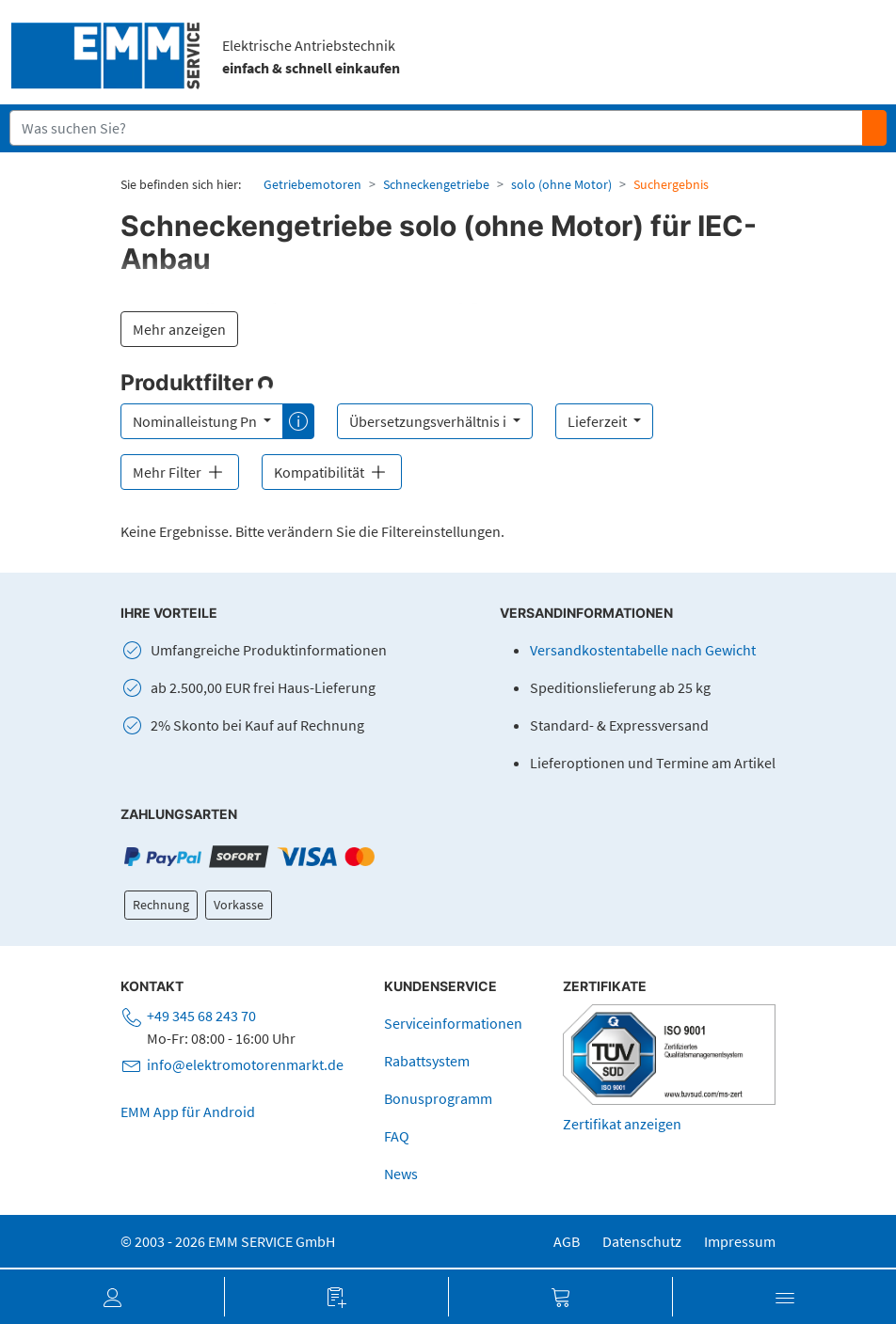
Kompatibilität (332, 472)
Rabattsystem (427, 1060)
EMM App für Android (187, 1111)
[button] (112, 1296)
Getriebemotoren (312, 184)
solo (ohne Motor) (561, 184)
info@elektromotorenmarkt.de (245, 1064)
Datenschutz (641, 1241)
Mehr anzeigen (179, 329)
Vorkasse (239, 904)
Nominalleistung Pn (196, 421)
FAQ (396, 1136)
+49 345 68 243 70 (201, 1015)
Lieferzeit (599, 421)
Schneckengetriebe (436, 184)
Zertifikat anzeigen (622, 1123)
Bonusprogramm (438, 1098)
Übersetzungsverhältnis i (429, 421)
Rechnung (161, 904)
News (401, 1173)
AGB (566, 1241)
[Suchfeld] (436, 128)
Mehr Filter (180, 472)
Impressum (740, 1241)
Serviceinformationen (453, 1023)
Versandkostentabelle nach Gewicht (643, 649)
